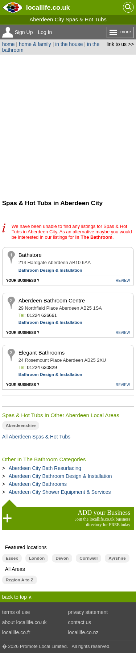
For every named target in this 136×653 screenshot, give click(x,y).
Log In (45, 32)
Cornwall (88, 558)
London (37, 558)
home (8, 44)
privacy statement (88, 612)
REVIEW (123, 281)
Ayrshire (117, 558)
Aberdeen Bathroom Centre (51, 300)
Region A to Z (19, 579)
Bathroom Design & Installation (50, 270)
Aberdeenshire (21, 425)
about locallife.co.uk (24, 622)
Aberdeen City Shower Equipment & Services (60, 492)
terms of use (16, 612)
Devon (62, 558)
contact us (79, 622)
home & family (35, 44)
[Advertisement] (68, 126)
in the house (69, 44)
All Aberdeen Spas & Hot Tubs (36, 437)
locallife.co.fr (16, 632)
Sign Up (24, 32)
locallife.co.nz (83, 632)
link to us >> (120, 44)
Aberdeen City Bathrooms (38, 484)
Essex (12, 558)
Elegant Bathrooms (41, 352)
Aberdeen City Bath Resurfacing (45, 468)
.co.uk (48, 7)
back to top (14, 597)
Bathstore (30, 255)
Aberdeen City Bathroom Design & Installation (60, 476)
